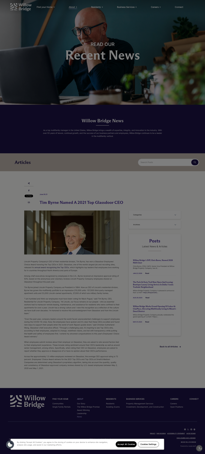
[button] (10, 444)
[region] (87, 444)
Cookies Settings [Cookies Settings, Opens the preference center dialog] (148, 444)
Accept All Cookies (126, 444)
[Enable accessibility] (199, 448)
